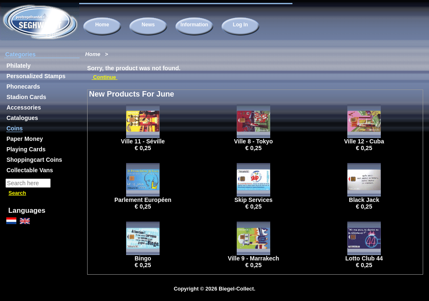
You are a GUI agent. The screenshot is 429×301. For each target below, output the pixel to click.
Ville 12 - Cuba (364, 141)
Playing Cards (25, 149)
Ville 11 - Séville (143, 141)
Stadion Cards (26, 97)
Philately (18, 65)
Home (102, 25)
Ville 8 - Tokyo (253, 141)
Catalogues (22, 118)
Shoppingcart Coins (34, 159)
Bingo (142, 258)
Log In (240, 25)
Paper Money (24, 138)
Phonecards (23, 86)
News (148, 25)
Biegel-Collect (236, 289)
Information (194, 25)
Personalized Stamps (35, 76)
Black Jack (364, 199)
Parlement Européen (142, 199)
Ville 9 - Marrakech (253, 258)
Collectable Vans (29, 170)
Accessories (23, 107)
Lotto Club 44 (363, 258)
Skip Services (253, 199)
